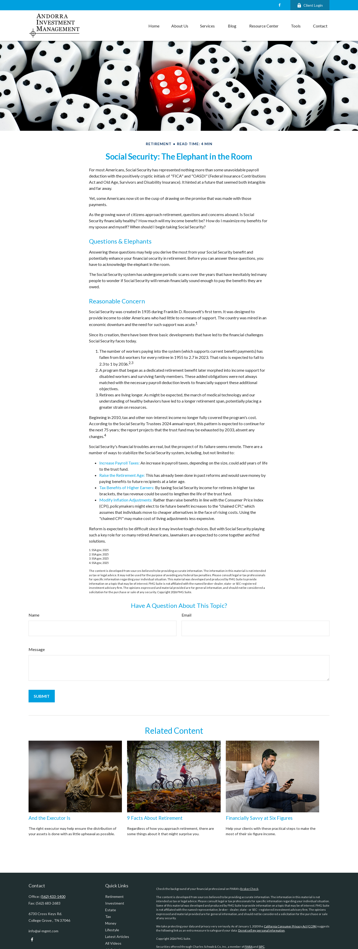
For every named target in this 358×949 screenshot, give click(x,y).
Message (37, 649)
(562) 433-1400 (53, 896)
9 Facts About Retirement (155, 818)
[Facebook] (279, 5)
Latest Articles (117, 936)
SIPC (262, 946)
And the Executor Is (49, 818)
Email (186, 614)
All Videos (113, 943)
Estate (110, 910)
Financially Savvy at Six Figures (259, 818)
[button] (154, 25)
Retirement (114, 896)
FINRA (249, 946)
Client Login (310, 5)
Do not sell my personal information (261, 930)
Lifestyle (112, 930)
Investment (114, 903)
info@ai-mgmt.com (43, 931)
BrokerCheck (249, 888)
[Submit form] (42, 696)
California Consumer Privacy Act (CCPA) (290, 926)
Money (110, 923)
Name (34, 614)
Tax (108, 916)
